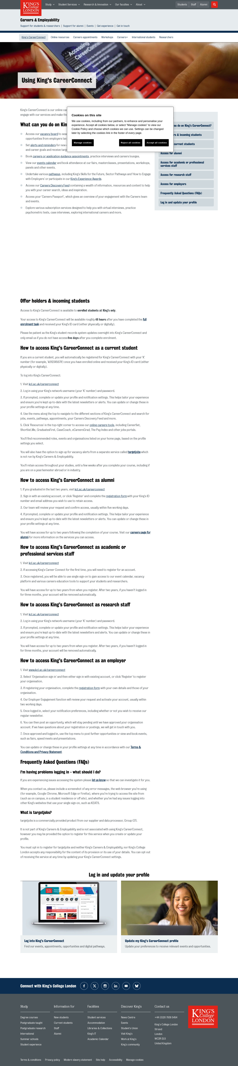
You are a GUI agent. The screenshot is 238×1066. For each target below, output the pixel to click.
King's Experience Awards (86, 179)
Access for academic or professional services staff (182, 164)
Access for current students (178, 144)
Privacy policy (52, 1060)
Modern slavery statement (78, 1060)
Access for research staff (176, 175)
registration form (116, 496)
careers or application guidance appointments (61, 156)
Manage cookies (134, 1060)
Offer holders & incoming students (181, 135)
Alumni (203, 4)
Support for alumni (73, 26)
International (35, 1034)
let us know (99, 780)
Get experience (105, 26)
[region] (120, 129)
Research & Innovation (98, 5)
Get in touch (123, 26)
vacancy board (49, 134)
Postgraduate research (35, 1029)
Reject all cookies (130, 142)
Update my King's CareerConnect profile (151, 940)
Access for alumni (171, 153)
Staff (193, 4)
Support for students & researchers (40, 26)
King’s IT (102, 1034)
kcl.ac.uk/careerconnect (44, 384)
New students (69, 1018)
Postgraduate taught (35, 1024)
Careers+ (123, 37)
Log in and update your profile (179, 202)
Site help (100, 1060)
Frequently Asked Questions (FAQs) (181, 193)
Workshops (107, 37)
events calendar (46, 163)
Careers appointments (86, 37)
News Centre (136, 1018)
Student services (102, 1018)
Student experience (35, 1045)
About (141, 5)
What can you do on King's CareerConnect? (186, 125)
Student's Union (136, 1029)
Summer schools (35, 1040)
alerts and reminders (43, 145)
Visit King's (136, 1034)
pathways (54, 174)
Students (182, 4)
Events (90, 26)
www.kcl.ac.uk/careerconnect (47, 670)
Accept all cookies (157, 142)
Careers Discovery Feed (54, 185)
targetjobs (134, 452)
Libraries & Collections (102, 1029)
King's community (136, 1045)
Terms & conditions (30, 1060)
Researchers (167, 37)
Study (50, 5)
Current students (69, 1024)
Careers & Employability (39, 20)
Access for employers (173, 184)
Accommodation (102, 1024)
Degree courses (35, 1018)
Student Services (70, 5)
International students (144, 37)
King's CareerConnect (35, 37)
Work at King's (136, 1040)
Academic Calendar (102, 1040)
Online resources (61, 37)
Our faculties (124, 5)
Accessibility (115, 1060)
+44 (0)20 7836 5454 (166, 1017)
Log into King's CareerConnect (44, 940)
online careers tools (102, 425)
